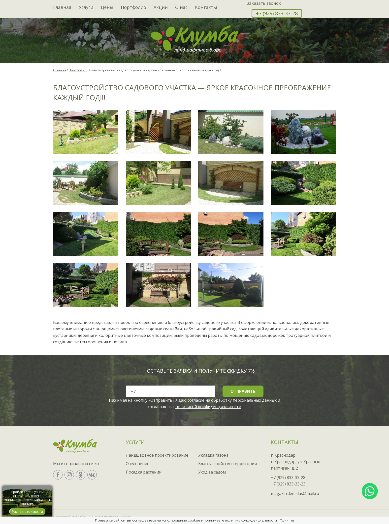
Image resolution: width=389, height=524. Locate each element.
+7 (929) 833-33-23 (288, 484)
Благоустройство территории (227, 463)
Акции (161, 7)
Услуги (86, 7)
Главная (62, 7)
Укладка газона (213, 455)
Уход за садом (212, 472)
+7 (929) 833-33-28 (277, 13)
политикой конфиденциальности (208, 406)
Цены (107, 7)
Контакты (206, 7)
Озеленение (137, 463)
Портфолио (133, 7)
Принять (287, 520)
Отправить (242, 391)
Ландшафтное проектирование (157, 455)
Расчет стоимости (27, 511)
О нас (181, 7)
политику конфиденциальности (251, 520)
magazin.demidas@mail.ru (295, 493)
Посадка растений (144, 472)
